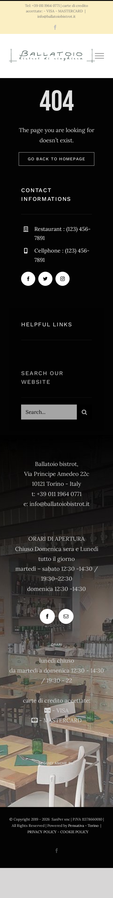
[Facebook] (47, 616)
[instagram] (62, 279)
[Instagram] (61, 779)
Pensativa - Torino (83, 825)
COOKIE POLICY (74, 832)
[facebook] (28, 279)
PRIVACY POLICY (42, 832)
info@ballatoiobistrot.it (56, 16)
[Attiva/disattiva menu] (99, 56)
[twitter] (45, 279)
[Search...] (49, 413)
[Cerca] (84, 413)
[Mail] (66, 616)
